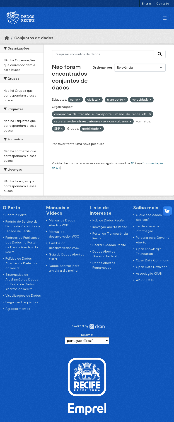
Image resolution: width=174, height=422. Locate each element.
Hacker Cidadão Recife (109, 245)
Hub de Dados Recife (108, 220)
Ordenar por (102, 67)
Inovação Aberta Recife (109, 227)
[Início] (7, 37)
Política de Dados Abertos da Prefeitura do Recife (21, 263)
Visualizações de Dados (23, 295)
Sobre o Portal (16, 215)
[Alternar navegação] (164, 18)
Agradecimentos (17, 309)
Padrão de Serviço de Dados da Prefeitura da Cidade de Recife (22, 226)
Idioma (86, 335)
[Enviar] (160, 54)
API (132, 163)
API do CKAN (145, 280)
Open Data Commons (152, 260)
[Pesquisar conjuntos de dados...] (103, 54)
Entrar (147, 3)
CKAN (97, 326)
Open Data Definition (151, 267)
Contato (162, 3)
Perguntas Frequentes (21, 302)
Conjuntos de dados (33, 37)
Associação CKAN (149, 273)
